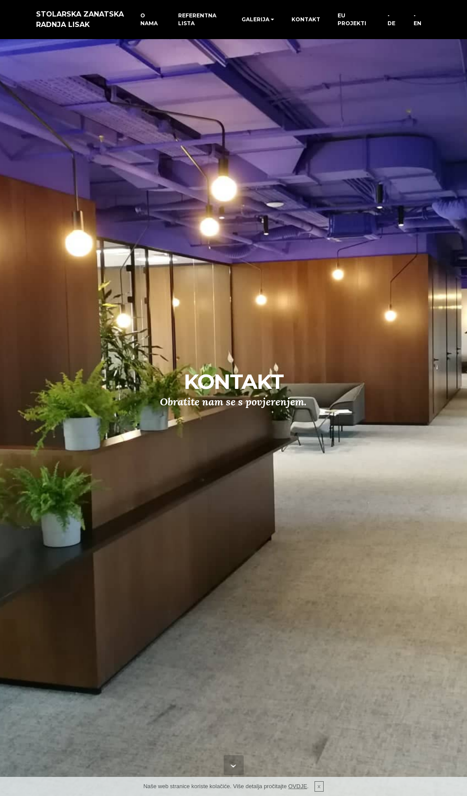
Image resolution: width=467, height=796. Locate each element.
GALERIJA (255, 19)
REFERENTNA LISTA (197, 19)
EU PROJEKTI (352, 19)
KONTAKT (305, 19)
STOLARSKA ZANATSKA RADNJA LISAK (80, 19)
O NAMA (149, 19)
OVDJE (297, 786)
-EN (417, 19)
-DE (391, 19)
